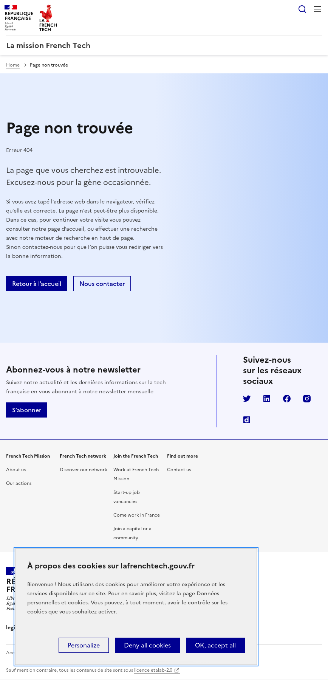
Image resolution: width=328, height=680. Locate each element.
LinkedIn (266, 398)
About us (16, 469)
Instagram (306, 398)
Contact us (179, 469)
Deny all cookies (147, 645)
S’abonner (26, 410)
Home (13, 65)
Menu (317, 9)
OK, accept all (215, 645)
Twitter (246, 398)
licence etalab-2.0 (153, 670)
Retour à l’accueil (36, 283)
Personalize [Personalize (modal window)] (84, 645)
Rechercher (302, 9)
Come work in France (136, 515)
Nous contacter (102, 283)
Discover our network (83, 469)
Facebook (286, 398)
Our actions (18, 483)
